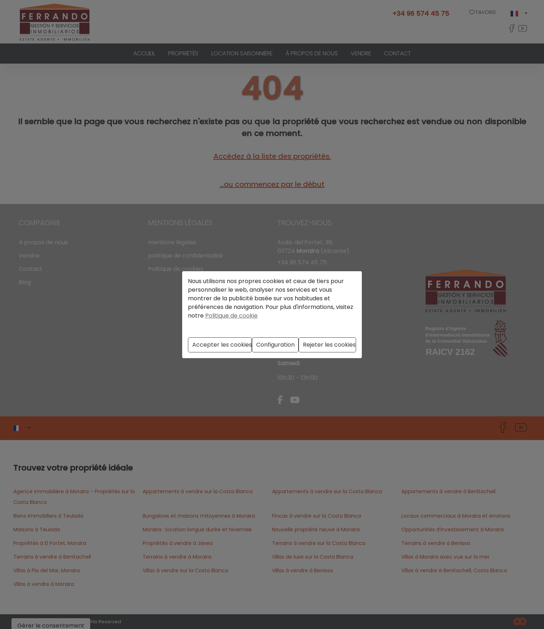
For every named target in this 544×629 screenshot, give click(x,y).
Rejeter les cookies (329, 345)
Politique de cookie (231, 315)
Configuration (275, 345)
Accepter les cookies (222, 345)
